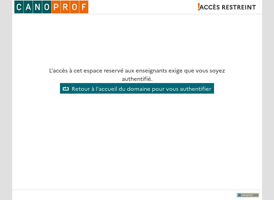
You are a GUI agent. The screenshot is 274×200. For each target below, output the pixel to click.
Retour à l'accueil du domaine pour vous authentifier (141, 88)
